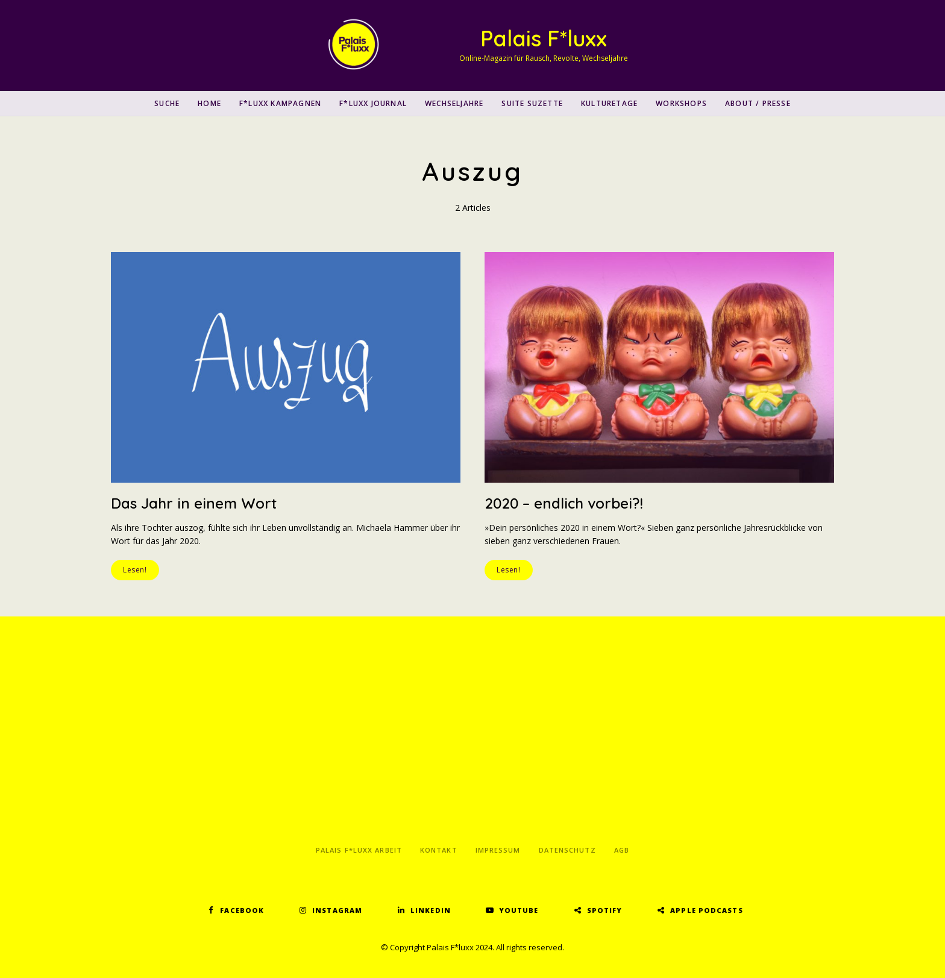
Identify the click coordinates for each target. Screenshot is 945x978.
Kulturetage (609, 103)
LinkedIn (430, 910)
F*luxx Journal (373, 103)
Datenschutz (567, 849)
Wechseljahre (454, 103)
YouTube (519, 910)
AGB (621, 849)
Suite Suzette (532, 103)
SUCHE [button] (167, 103)
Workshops (681, 103)
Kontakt (438, 849)
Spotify (605, 910)
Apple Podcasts (706, 910)
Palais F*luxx (543, 38)
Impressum (498, 849)
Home (209, 103)
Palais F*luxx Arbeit (359, 849)
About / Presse (758, 103)
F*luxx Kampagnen (280, 103)
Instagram (337, 910)
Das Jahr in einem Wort (194, 503)
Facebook (242, 910)
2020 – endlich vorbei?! (564, 503)
